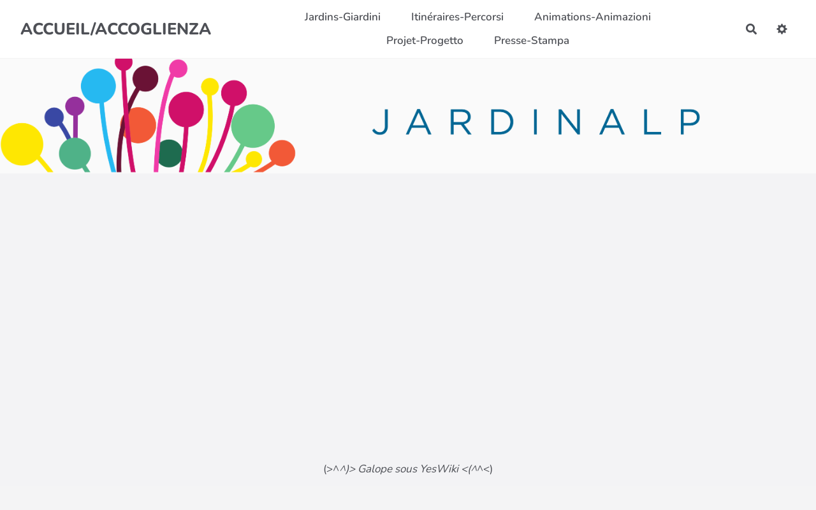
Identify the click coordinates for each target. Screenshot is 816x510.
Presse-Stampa (531, 40)
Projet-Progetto (424, 40)
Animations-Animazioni (592, 17)
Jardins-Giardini (343, 17)
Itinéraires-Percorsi (457, 17)
